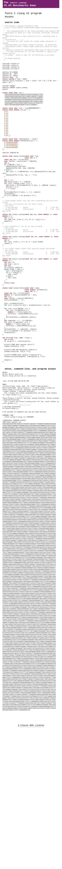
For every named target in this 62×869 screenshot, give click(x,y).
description (9, 18)
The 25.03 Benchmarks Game (20, 4)
